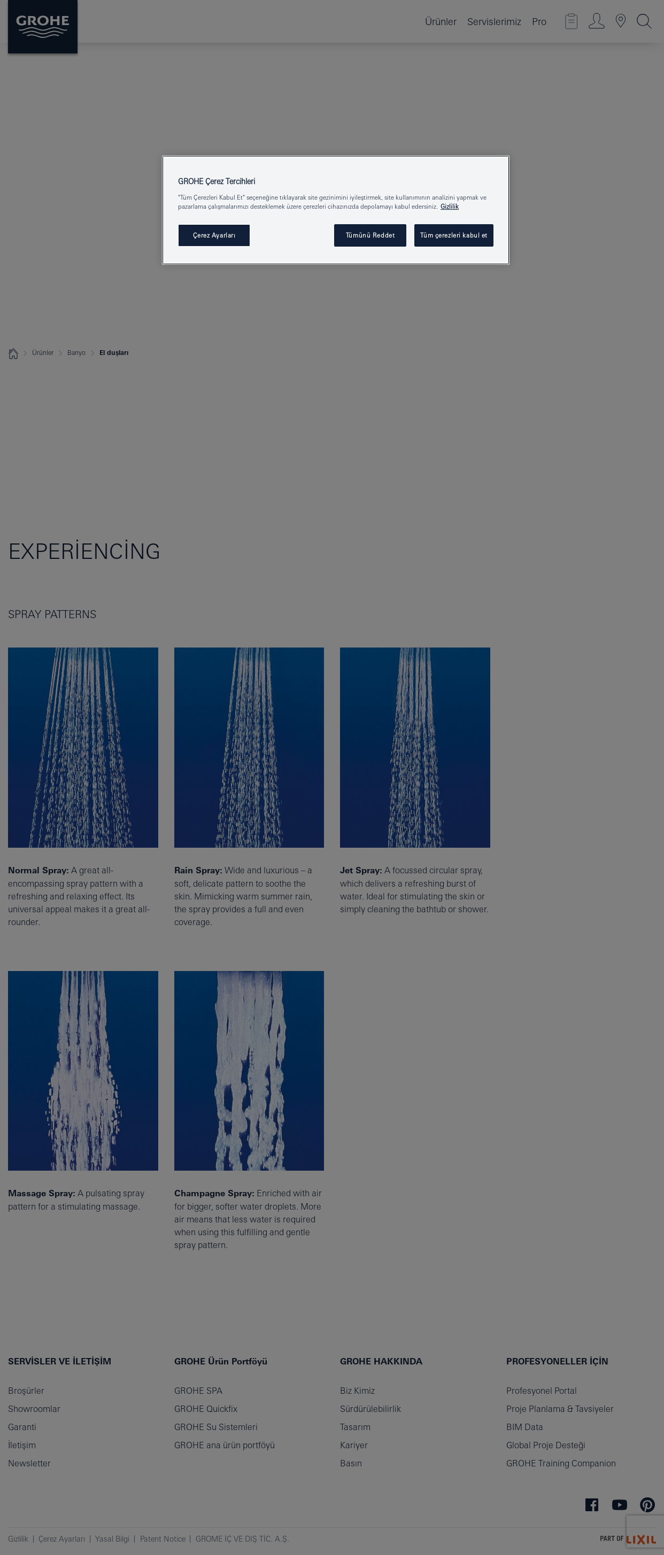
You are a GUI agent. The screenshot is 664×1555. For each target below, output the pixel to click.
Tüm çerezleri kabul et (454, 235)
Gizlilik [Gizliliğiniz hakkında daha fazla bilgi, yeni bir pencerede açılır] (450, 206)
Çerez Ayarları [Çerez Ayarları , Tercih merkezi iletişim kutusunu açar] (214, 235)
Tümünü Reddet (370, 235)
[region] (335, 210)
